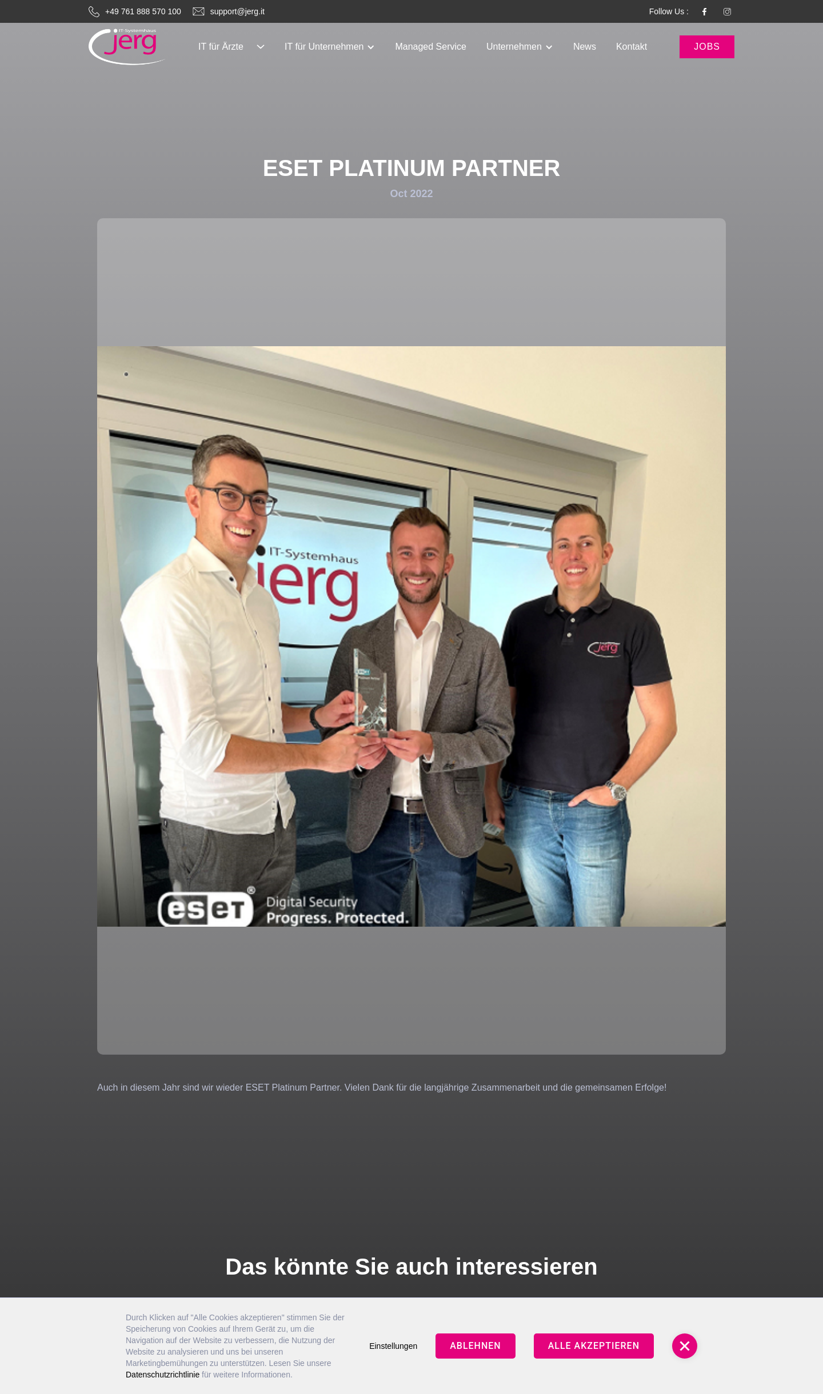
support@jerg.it (237, 11)
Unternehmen (514, 46)
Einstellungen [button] (393, 1346)
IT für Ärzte (220, 46)
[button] (231, 47)
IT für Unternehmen (324, 46)
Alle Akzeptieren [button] (594, 1345)
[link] (127, 47)
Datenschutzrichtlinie (162, 1374)
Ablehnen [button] (475, 1345)
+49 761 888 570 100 (143, 11)
